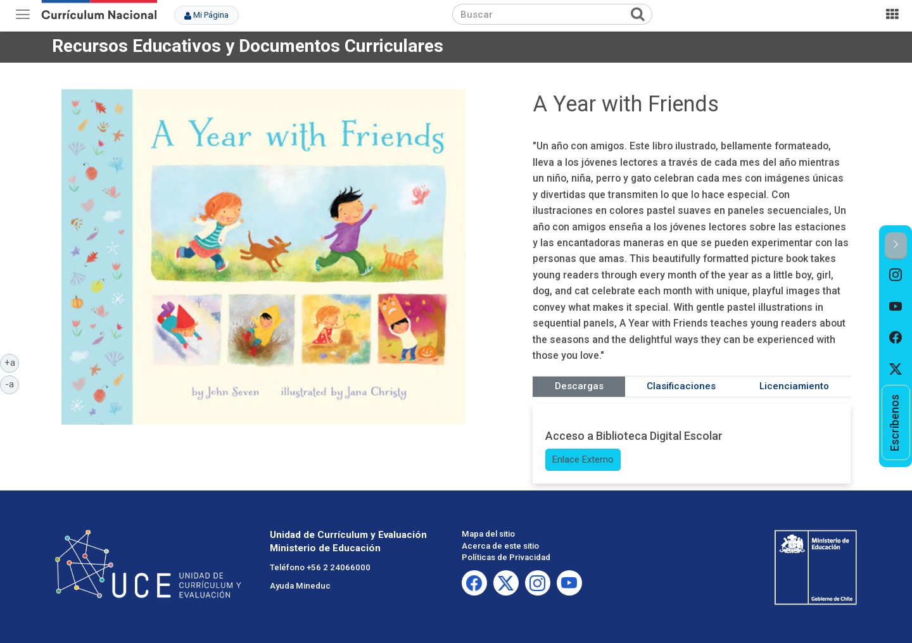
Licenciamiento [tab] (794, 386)
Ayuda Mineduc (300, 585)
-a (12, 383)
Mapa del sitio (488, 534)
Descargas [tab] (579, 386)
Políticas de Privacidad (506, 557)
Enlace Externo (583, 459)
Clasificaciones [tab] (681, 386)
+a (12, 362)
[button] (896, 245)
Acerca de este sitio (500, 546)
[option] (896, 275)
